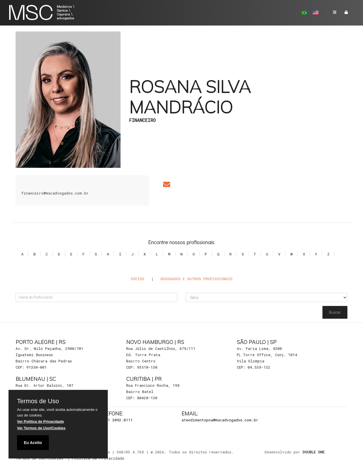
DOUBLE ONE (313, 452)
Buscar (335, 312)
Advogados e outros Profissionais (196, 278)
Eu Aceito (33, 442)
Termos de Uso (38, 401)
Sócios (137, 278)
